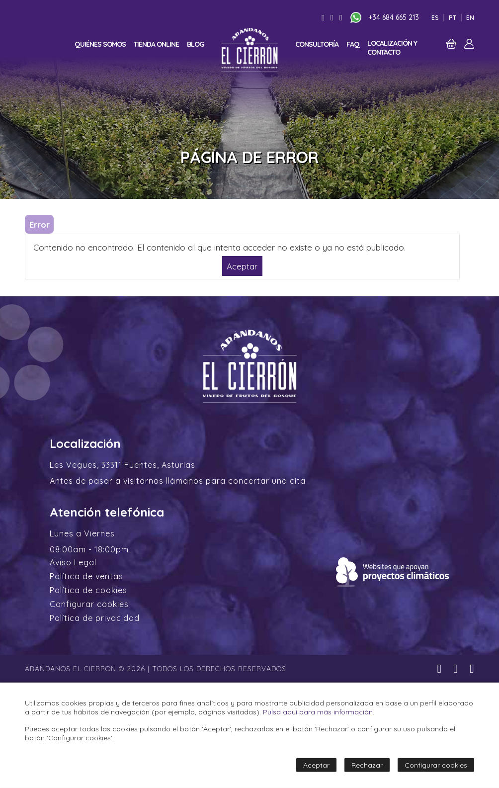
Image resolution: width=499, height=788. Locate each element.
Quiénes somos (100, 44)
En (470, 17)
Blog (195, 44)
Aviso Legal (73, 562)
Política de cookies (88, 590)
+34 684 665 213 (393, 17)
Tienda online (156, 44)
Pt (452, 17)
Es (435, 17)
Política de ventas (86, 576)
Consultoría (316, 44)
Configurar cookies (89, 604)
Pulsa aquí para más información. (318, 711)
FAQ (352, 44)
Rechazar (367, 765)
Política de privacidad (95, 618)
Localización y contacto (392, 48)
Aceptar (242, 266)
